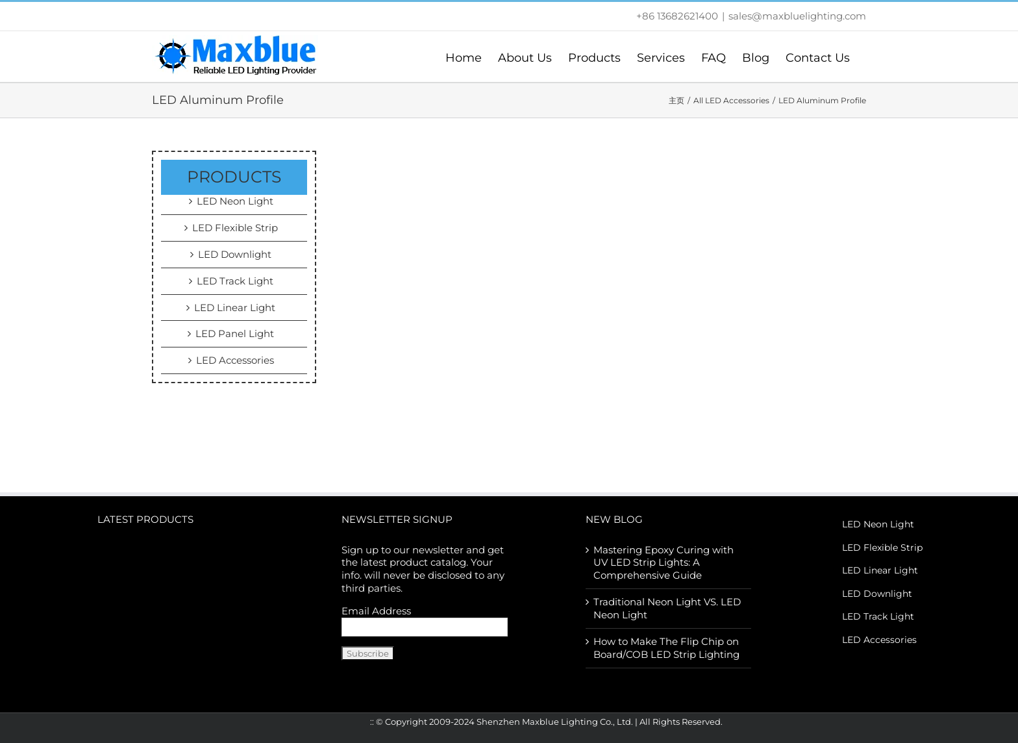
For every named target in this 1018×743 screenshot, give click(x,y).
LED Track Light (235, 281)
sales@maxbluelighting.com (797, 16)
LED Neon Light (235, 201)
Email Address (376, 611)
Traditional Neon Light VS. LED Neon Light (667, 608)
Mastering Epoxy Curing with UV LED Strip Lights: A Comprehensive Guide (663, 563)
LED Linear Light (234, 307)
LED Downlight (234, 254)
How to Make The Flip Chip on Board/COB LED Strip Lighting (666, 648)
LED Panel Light (234, 333)
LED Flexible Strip (235, 227)
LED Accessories (235, 360)
